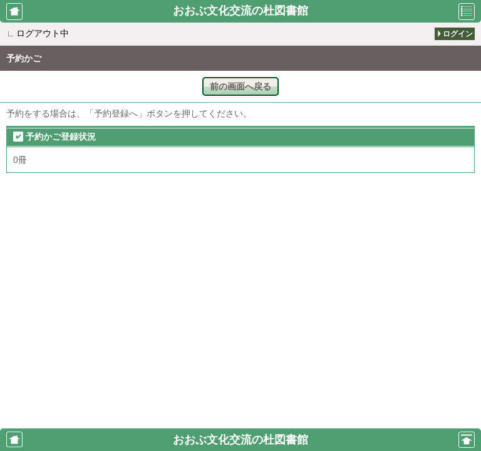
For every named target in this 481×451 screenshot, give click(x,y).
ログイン (458, 33)
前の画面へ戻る (240, 86)
